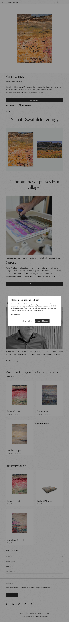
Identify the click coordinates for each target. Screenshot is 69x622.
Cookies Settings (26, 321)
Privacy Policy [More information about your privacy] (15, 314)
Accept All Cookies (42, 321)
